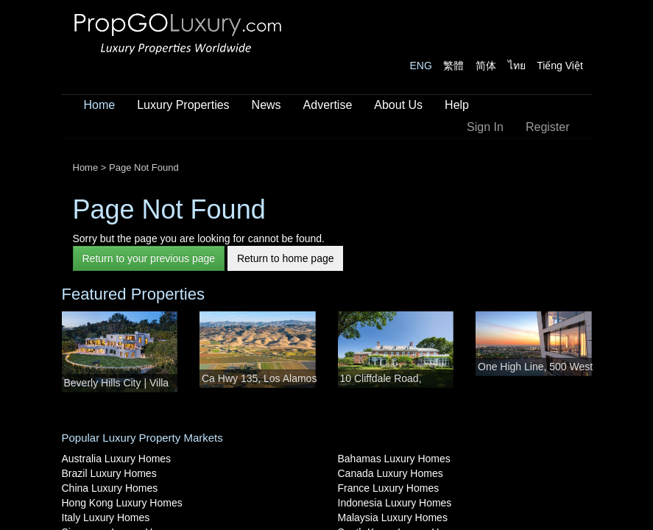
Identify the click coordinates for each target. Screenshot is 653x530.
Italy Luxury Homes (106, 517)
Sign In (485, 127)
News (266, 105)
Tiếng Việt (560, 65)
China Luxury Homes (110, 488)
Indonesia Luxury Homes (395, 503)
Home (100, 105)
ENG (421, 65)
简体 (486, 65)
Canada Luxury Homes (390, 473)
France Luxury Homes (389, 488)
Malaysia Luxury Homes (393, 517)
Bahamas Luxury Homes (394, 458)
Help (457, 105)
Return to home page (285, 258)
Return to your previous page (149, 258)
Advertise (328, 105)
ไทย (517, 65)
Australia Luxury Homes (117, 458)
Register (548, 127)
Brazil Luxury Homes (109, 473)
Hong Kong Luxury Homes (122, 503)
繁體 (453, 65)
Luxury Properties (183, 105)
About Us (398, 105)
